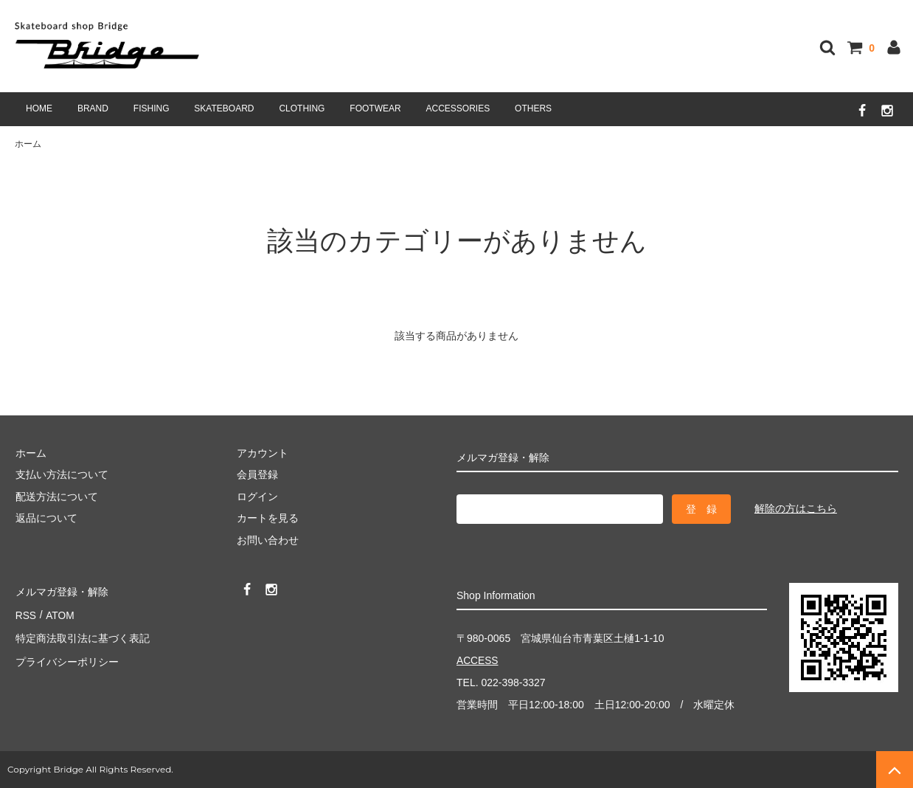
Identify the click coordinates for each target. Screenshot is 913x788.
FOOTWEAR (375, 108)
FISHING (151, 108)
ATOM (58, 612)
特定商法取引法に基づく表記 (82, 634)
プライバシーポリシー (66, 656)
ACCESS (477, 661)
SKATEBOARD (224, 108)
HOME (39, 108)
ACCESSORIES (458, 108)
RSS (25, 612)
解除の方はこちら (795, 508)
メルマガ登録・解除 (61, 590)
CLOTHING (301, 108)
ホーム (28, 144)
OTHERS (533, 108)
